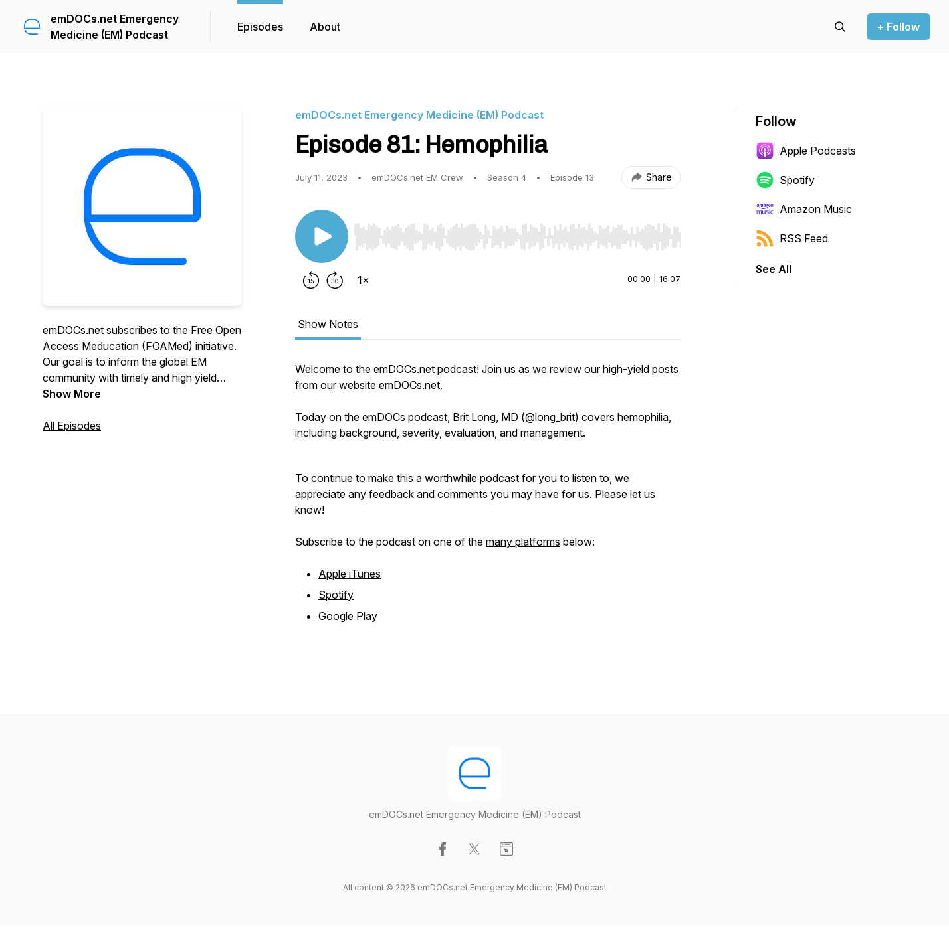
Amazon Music (804, 209)
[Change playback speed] (363, 280)
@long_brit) (552, 417)
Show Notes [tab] (328, 324)
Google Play (347, 616)
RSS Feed (792, 238)
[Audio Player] (517, 233)
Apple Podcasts (806, 150)
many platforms (523, 541)
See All (773, 268)
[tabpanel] (488, 500)
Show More (72, 393)
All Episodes (72, 425)
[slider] (517, 237)
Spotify (336, 594)
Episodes (260, 26)
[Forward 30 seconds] (335, 280)
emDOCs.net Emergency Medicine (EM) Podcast (115, 26)
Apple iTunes (349, 573)
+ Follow (898, 26)
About (325, 26)
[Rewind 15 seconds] (311, 280)
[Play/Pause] (321, 236)
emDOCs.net (409, 385)
